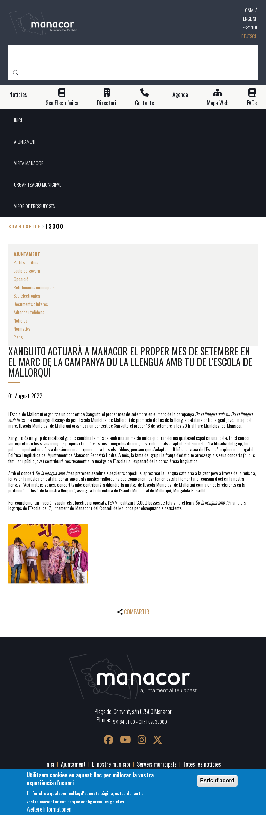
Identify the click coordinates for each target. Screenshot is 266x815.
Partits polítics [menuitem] (26, 262)
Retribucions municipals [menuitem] (34, 287)
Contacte (144, 103)
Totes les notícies (202, 764)
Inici (49, 764)
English (250, 18)
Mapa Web (217, 103)
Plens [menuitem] (18, 337)
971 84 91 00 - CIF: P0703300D (140, 721)
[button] (48, 554)
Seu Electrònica (62, 103)
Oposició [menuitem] (21, 278)
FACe (252, 103)
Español (250, 27)
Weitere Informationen (49, 809)
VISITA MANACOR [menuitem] (29, 162)
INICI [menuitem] (18, 120)
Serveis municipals (157, 764)
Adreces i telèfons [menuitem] (29, 312)
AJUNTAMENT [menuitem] (25, 141)
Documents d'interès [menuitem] (31, 303)
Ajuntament (73, 764)
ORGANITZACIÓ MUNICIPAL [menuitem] (37, 184)
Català (251, 9)
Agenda (180, 94)
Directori (106, 103)
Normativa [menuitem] (22, 328)
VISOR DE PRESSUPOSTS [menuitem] (34, 205)
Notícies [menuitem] (20, 320)
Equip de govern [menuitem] (27, 270)
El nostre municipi (111, 764)
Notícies (18, 94)
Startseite (24, 226)
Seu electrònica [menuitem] (27, 295)
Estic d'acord (217, 781)
